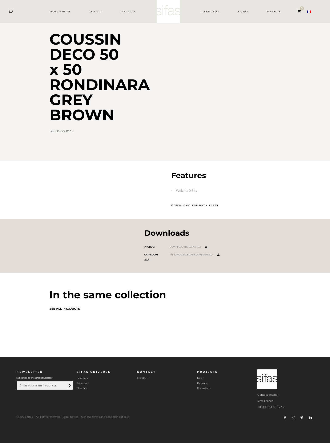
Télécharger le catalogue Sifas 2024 (195, 254)
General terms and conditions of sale (105, 416)
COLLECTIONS (210, 11)
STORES (243, 11)
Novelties (82, 388)
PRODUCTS (128, 11)
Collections (83, 383)
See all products (64, 309)
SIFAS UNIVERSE (60, 11)
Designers (202, 383)
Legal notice (70, 416)
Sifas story (82, 378)
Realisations (203, 388)
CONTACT (96, 11)
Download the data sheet (195, 205)
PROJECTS (274, 11)
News (200, 378)
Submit (69, 385)
